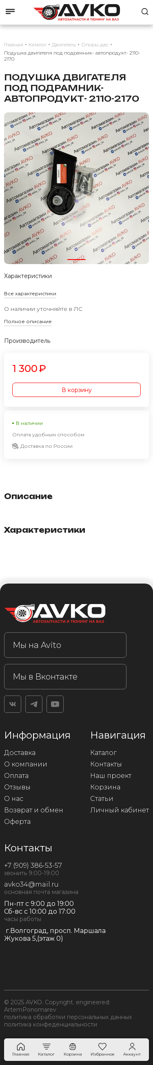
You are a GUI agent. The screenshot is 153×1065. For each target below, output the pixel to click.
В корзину (77, 390)
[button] (76, 259)
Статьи (101, 799)
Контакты (106, 764)
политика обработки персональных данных (68, 1017)
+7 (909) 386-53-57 (33, 865)
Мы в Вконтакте (45, 677)
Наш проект (110, 776)
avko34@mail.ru (31, 884)
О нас (13, 799)
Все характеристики (30, 293)
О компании (25, 764)
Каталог (103, 753)
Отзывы (17, 787)
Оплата (16, 776)
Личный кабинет (119, 810)
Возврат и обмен (33, 810)
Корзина (105, 787)
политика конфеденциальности (50, 1024)
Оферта (17, 822)
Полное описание (28, 321)
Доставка (19, 753)
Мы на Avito (37, 645)
